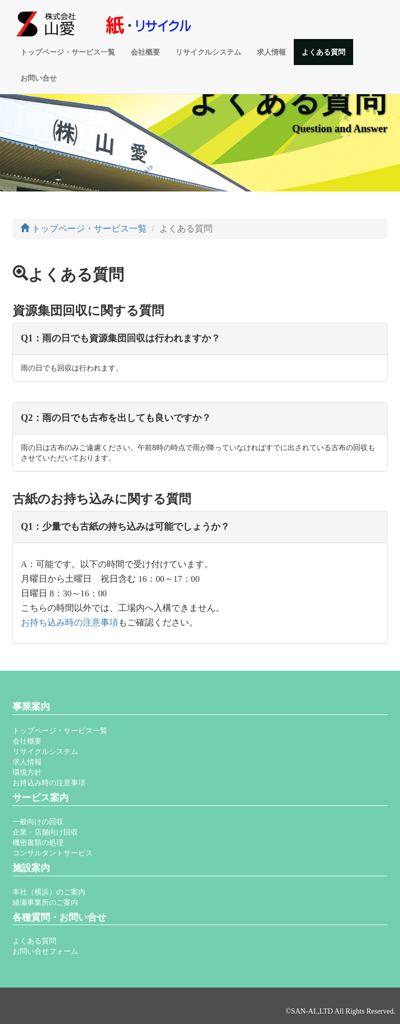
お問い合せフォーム (45, 951)
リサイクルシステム (208, 52)
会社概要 (145, 52)
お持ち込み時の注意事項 (69, 623)
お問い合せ (38, 78)
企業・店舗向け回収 (45, 832)
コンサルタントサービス (52, 853)
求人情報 (271, 52)
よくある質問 (323, 52)
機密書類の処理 (38, 842)
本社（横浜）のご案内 (48, 892)
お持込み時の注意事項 (48, 782)
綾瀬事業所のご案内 (45, 902)
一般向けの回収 (38, 821)
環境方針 (27, 772)
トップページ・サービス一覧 (67, 52)
